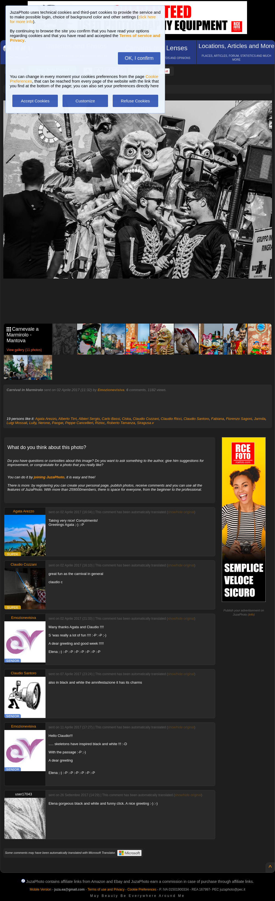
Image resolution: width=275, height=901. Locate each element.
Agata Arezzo (45, 419)
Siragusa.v (145, 423)
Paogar (57, 423)
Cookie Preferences (141, 889)
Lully (32, 423)
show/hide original (181, 512)
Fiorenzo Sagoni (239, 419)
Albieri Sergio (89, 419)
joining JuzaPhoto (49, 477)
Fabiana (217, 419)
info (251, 614)
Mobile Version (40, 889)
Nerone (44, 423)
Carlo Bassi (111, 419)
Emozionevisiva (111, 390)
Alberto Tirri (67, 419)
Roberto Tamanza (121, 423)
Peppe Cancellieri (79, 423)
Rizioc (100, 423)
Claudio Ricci (171, 419)
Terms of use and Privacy (105, 889)
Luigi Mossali (17, 423)
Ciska (126, 419)
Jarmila (259, 419)
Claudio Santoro (196, 419)
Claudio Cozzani (146, 419)
